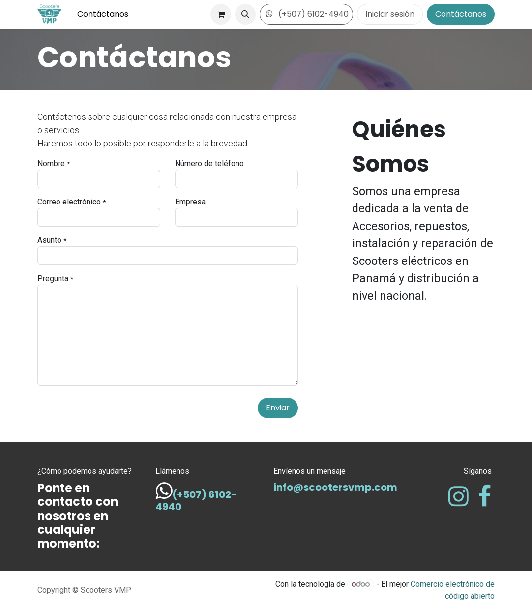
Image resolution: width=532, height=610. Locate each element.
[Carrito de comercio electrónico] (220, 14)
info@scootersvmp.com (335, 487)
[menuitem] (102, 14)
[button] (245, 14)
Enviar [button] (278, 407)
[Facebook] (484, 496)
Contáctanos (460, 14)
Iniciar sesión (389, 14)
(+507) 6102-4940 (306, 14)
